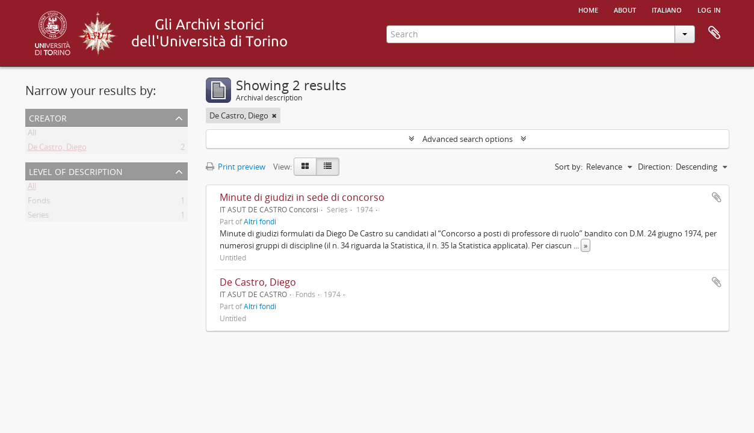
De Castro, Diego (57, 149)
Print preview (235, 166)
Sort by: (568, 166)
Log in (709, 9)
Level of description (76, 170)
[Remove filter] (274, 115)
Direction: (655, 166)
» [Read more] (585, 245)
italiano (667, 9)
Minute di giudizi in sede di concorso (302, 197)
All (32, 134)
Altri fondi (260, 221)
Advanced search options (468, 139)
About (625, 9)
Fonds (39, 202)
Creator (48, 117)
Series (38, 217)
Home (588, 9)
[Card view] (305, 167)
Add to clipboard (717, 197)
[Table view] (327, 167)
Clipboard (714, 33)
